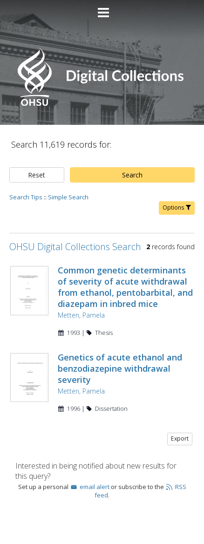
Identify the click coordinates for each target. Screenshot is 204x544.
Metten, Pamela (81, 315)
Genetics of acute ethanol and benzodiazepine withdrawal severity (120, 368)
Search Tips (25, 197)
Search (132, 174)
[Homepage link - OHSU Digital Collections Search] (102, 103)
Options (177, 207)
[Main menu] (102, 9)
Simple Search (68, 197)
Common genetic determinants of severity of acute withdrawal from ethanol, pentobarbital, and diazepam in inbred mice (125, 287)
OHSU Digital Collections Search (75, 246)
